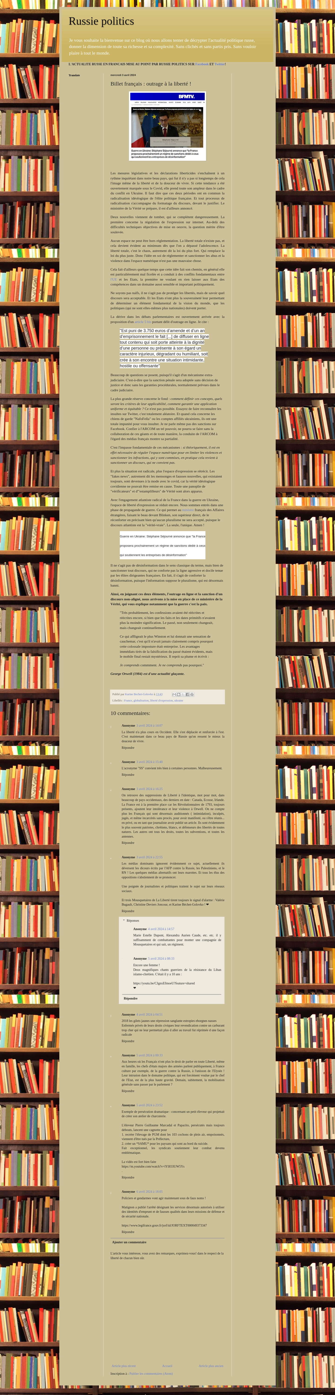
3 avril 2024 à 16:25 (150, 789)
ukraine (178, 700)
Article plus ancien (211, 1366)
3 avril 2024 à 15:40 (150, 762)
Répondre (128, 747)
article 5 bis (143, 322)
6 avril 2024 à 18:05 (150, 1191)
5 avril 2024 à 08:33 (161, 958)
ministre (188, 510)
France (128, 700)
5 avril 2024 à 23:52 (150, 1105)
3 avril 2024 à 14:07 (150, 725)
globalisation (141, 700)
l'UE (114, 279)
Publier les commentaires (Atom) (151, 1373)
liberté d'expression (161, 700)
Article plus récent (124, 1366)
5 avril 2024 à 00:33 (150, 1055)
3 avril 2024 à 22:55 (150, 857)
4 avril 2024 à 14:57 (161, 929)
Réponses (133, 920)
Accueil (167, 1366)
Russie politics (101, 21)
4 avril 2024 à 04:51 (150, 1014)
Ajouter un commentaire (129, 1242)
